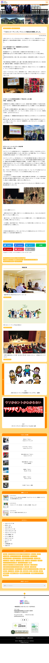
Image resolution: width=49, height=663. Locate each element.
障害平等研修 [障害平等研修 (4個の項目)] (6, 594)
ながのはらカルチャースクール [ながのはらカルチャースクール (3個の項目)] (27, 577)
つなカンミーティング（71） (10, 552)
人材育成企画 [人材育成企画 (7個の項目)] (27, 584)
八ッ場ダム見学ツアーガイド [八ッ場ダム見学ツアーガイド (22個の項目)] (8, 588)
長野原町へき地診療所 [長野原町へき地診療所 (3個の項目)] (14, 592)
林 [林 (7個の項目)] (44, 588)
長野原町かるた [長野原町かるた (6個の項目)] (6, 592)
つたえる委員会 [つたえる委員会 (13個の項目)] (6, 575)
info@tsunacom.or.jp (19, 635)
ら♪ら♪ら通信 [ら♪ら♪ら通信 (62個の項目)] (6, 579)
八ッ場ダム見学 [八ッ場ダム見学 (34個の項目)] (33, 586)
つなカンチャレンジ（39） (10, 548)
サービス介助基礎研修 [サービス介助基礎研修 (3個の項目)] (20, 579)
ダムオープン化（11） (9, 557)
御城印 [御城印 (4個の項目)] (41, 588)
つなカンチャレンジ (7, 28)
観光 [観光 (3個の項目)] (21, 590)
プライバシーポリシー (20, 657)
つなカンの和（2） (8, 546)
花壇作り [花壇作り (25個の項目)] (16, 590)
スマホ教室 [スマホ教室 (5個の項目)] (27, 579)
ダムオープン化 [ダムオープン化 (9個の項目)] (33, 579)
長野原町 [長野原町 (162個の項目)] (40, 590)
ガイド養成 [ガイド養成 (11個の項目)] (12, 579)
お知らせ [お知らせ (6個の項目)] (38, 573)
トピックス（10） (8, 559)
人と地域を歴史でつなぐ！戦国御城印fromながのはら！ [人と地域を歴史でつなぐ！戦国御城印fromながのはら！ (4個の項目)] (13, 584)
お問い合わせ (30, 657)
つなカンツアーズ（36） (10, 542)
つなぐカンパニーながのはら (8, 261)
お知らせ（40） (8, 544)
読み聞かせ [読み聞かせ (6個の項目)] (36, 590)
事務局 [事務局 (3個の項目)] (30, 581)
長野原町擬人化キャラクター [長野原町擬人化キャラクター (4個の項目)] (25, 592)
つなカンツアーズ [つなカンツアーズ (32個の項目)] (34, 575)
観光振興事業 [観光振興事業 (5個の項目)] (25, 590)
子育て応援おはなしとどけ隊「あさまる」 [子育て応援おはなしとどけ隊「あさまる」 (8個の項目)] (31, 588)
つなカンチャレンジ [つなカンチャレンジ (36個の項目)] (25, 575)
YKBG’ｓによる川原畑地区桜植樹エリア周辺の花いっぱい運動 (14, 257)
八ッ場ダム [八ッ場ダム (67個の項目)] (27, 586)
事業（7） (7, 561)
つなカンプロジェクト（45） (11, 550)
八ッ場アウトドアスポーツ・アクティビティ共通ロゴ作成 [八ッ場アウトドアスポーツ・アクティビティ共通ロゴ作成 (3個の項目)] (13, 586)
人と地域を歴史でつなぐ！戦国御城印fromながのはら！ (13, 259)
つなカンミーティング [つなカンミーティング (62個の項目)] (16, 577)
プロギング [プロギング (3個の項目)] (40, 579)
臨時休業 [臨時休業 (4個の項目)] (5, 590)
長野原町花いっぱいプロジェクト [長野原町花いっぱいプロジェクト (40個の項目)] (37, 592)
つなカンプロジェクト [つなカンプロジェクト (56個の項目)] (7, 577)
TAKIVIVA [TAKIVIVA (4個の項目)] (5, 573)
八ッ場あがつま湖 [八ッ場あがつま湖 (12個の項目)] (34, 584)
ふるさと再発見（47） (9, 553)
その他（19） (7, 565)
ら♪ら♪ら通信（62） (9, 555)
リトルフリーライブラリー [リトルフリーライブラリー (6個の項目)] (22, 581)
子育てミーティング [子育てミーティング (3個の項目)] (18, 588)
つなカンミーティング (15, 28)
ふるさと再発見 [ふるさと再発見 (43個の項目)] (37, 577)
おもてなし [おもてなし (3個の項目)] (33, 573)
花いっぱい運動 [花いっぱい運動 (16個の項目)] (11, 590)
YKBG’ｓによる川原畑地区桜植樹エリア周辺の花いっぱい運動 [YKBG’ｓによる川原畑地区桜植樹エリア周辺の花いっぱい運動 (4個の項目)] (19, 573)
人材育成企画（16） (9, 563)
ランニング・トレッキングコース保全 (30, 259)
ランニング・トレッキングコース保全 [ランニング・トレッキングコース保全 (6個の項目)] (10, 581)
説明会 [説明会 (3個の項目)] (31, 590)
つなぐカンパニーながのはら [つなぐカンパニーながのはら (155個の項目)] (16, 575)
